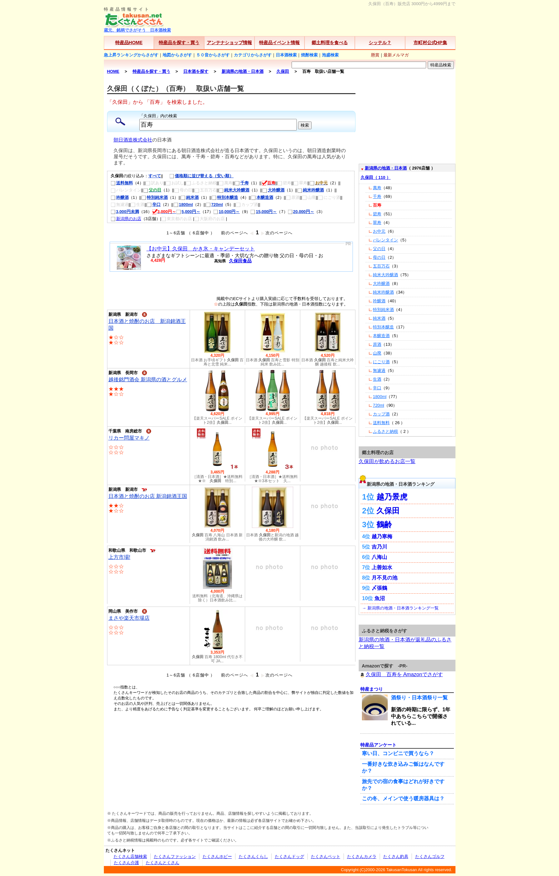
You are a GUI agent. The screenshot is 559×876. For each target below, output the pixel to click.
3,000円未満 (125, 211)
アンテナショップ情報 (229, 42)
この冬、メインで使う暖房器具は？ (403, 798)
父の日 (379, 248)
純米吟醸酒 (310, 190)
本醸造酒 (262, 197)
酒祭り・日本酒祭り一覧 (419, 697)
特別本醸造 (225, 197)
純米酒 (190, 197)
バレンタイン (385, 240)
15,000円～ (263, 211)
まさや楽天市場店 (129, 618)
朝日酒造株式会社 (133, 139)
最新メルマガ (396, 55)
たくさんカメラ (361, 856)
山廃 (377, 353)
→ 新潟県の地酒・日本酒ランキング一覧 (400, 608)
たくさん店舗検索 (130, 856)
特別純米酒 (154, 197)
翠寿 (377, 222)
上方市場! (119, 557)
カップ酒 (381, 414)
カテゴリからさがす (253, 55)
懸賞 (375, 55)
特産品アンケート (378, 744)
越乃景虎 (391, 496)
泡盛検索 (330, 55)
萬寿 (377, 187)
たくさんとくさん (162, 862)
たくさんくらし (253, 856)
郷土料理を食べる (330, 42)
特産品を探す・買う (179, 42)
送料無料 (122, 182)
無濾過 (379, 370)
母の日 (379, 257)
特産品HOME (129, 42)
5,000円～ (188, 211)
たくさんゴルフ (429, 856)
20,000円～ (301, 211)
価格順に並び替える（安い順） (198, 175)
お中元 (379, 231)
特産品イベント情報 (279, 42)
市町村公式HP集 (430, 42)
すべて (154, 175)
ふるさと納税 (385, 431)
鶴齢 (384, 524)
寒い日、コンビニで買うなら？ (398, 753)
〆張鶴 (379, 588)
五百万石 (381, 266)
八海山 (379, 557)
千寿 (242, 182)
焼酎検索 (309, 55)
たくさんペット (325, 856)
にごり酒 (381, 361)
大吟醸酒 (273, 190)
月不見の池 (384, 577)
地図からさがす (177, 55)
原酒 (377, 344)
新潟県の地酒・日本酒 (386, 168)
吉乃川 (379, 547)
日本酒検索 (286, 55)
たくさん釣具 (395, 856)
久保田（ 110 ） (376, 177)
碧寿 (377, 213)
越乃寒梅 (382, 536)
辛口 (154, 204)
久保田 (388, 510)
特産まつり (371, 689)
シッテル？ (380, 42)
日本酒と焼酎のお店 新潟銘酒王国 (147, 496)
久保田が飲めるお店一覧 (387, 461)
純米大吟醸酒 (234, 190)
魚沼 (379, 598)
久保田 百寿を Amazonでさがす (401, 674)
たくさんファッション (175, 856)
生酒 (377, 379)
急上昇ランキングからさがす (131, 55)
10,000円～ (226, 211)
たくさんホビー (217, 856)
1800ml (183, 204)
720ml (214, 204)
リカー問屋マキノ (129, 438)
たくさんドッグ (289, 856)
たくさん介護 (126, 862)
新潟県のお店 (126, 218)
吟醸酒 (120, 197)
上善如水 (382, 567)
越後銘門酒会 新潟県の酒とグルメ (147, 379)
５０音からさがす (213, 55)
